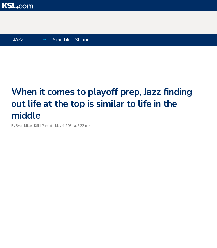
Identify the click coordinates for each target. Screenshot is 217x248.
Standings (84, 40)
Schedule (62, 40)
